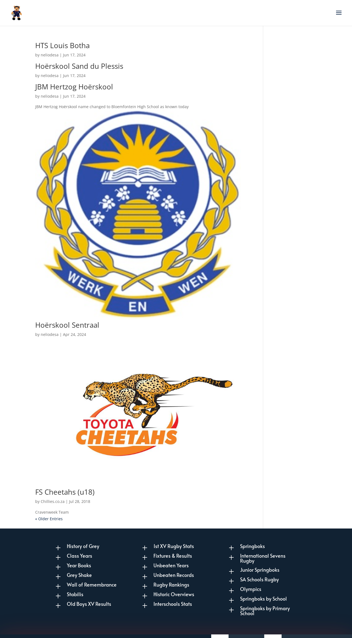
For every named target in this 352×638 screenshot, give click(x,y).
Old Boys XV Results (89, 603)
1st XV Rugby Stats (173, 546)
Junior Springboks (259, 569)
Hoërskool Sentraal (67, 325)
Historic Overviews (173, 594)
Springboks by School (263, 598)
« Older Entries (49, 518)
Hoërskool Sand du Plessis (79, 66)
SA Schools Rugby (259, 579)
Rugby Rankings (171, 584)
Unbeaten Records (173, 574)
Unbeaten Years (171, 565)
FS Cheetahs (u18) (65, 492)
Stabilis (75, 594)
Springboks (252, 546)
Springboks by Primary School (265, 611)
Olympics (250, 588)
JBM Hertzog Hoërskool (74, 87)
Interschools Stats (172, 603)
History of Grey (83, 546)
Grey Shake (79, 574)
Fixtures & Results (172, 555)
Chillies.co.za (53, 501)
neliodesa (50, 54)
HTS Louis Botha (62, 45)
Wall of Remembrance (92, 584)
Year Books (79, 565)
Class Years (79, 555)
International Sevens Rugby (262, 558)
